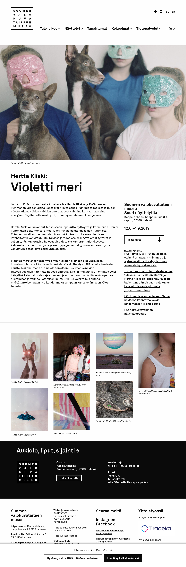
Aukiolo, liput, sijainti (46, 450)
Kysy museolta (61, 518)
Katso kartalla (71, 478)
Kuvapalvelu (60, 521)
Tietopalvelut (147, 29)
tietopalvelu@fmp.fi (64, 516)
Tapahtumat (97, 29)
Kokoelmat (120, 29)
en (173, 11)
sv (167, 11)
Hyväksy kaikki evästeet (123, 558)
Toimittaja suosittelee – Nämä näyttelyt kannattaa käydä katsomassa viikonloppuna (147, 299)
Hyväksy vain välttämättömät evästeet (73, 558)
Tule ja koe (48, 29)
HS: (126, 296)
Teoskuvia (144, 239)
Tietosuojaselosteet (65, 535)
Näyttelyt (72, 29)
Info (169, 29)
